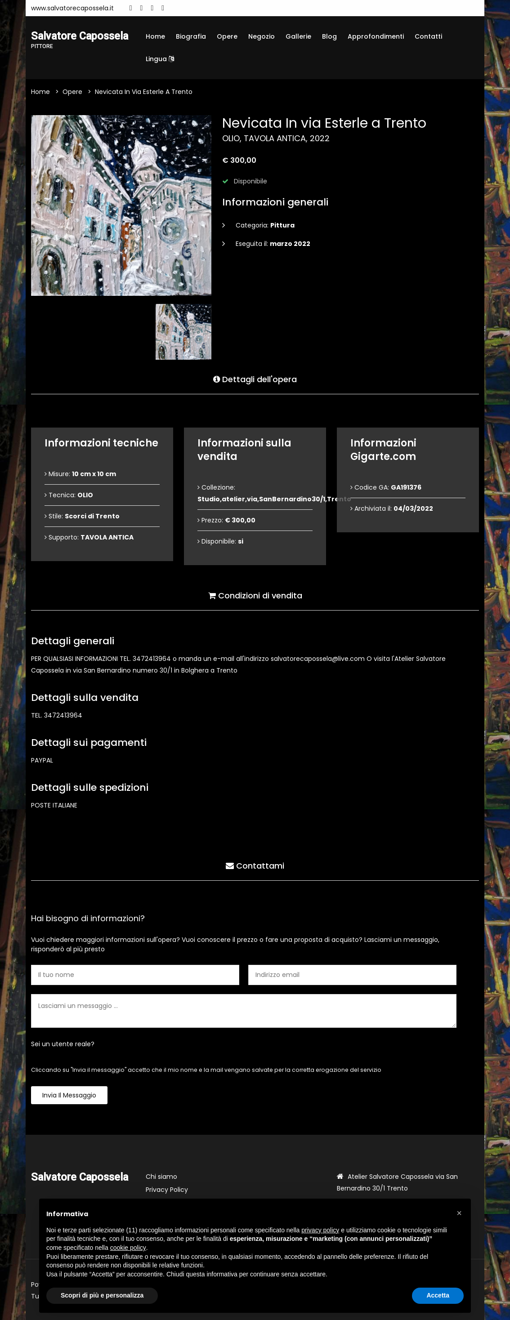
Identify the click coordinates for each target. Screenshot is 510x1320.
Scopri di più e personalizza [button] (102, 1295)
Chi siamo (161, 1176)
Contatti (428, 36)
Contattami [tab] (255, 865)
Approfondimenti (376, 36)
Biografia (191, 36)
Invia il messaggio (69, 1095)
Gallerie (298, 36)
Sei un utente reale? (62, 1043)
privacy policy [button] (320, 1230)
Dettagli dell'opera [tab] (255, 378)
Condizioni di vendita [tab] (255, 595)
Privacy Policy (167, 1189)
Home (155, 36)
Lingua (160, 58)
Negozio (261, 36)
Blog (329, 36)
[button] (459, 1213)
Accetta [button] (437, 1295)
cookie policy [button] (128, 1247)
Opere (227, 36)
